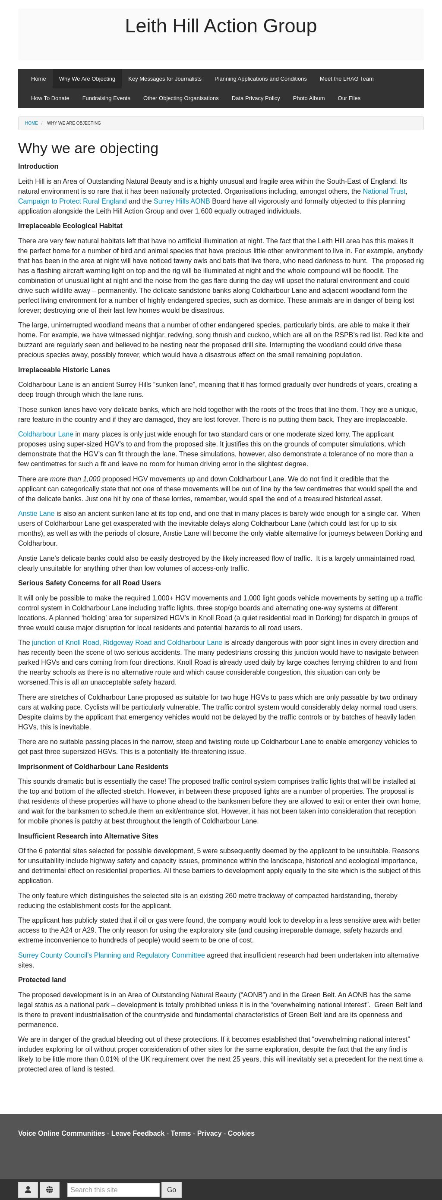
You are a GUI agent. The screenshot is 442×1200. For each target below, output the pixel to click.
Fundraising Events (106, 98)
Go (171, 1190)
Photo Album (309, 98)
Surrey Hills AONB (182, 201)
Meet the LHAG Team (347, 78)
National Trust (384, 191)
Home (38, 78)
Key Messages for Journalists (165, 78)
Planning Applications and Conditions (261, 78)
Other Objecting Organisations (181, 98)
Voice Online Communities (61, 1133)
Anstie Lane (36, 513)
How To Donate (50, 98)
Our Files (349, 98)
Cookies (241, 1133)
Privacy (209, 1133)
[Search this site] (113, 1190)
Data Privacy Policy (256, 98)
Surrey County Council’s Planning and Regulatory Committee (111, 955)
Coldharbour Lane (45, 434)
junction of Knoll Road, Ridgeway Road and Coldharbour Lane (127, 642)
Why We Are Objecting (87, 78)
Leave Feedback (138, 1133)
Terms (181, 1133)
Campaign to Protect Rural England (72, 201)
